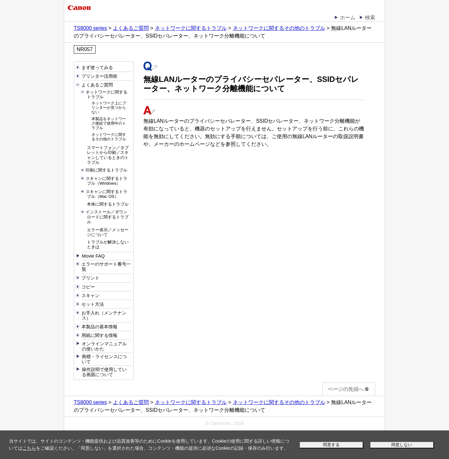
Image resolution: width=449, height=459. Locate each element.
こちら (29, 448)
